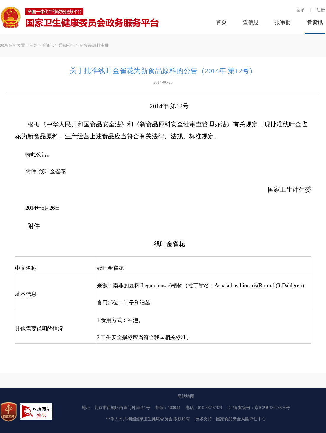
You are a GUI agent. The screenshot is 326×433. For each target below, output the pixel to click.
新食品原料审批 (94, 45)
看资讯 (315, 22)
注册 (321, 10)
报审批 (283, 22)
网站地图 (186, 396)
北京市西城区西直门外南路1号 (122, 407)
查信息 (251, 22)
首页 (221, 22)
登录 (300, 10)
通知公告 (67, 45)
